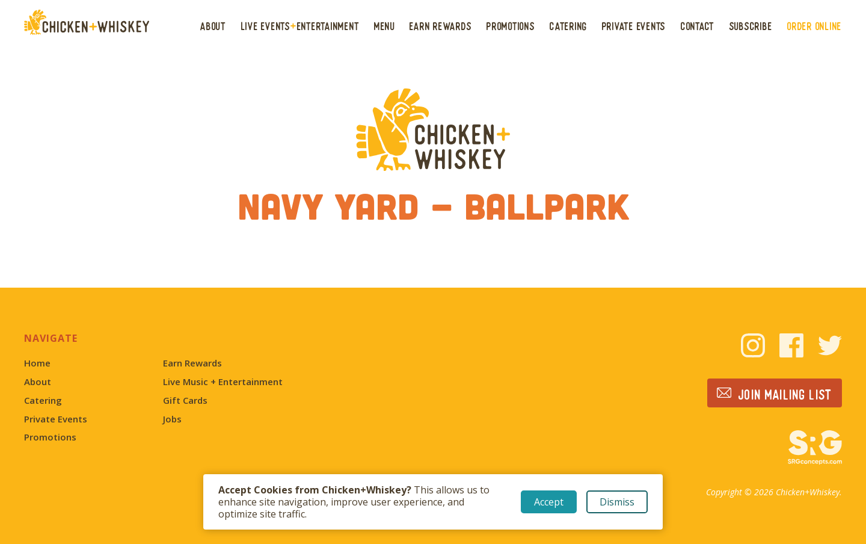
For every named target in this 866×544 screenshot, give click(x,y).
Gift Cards (185, 400)
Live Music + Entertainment (223, 382)
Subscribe (751, 26)
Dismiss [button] (617, 501)
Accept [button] (549, 501)
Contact (697, 26)
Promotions (511, 26)
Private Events (634, 26)
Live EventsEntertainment (300, 26)
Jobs (172, 419)
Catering (568, 26)
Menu (384, 26)
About (213, 26)
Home (37, 363)
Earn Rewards (440, 26)
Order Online (814, 26)
